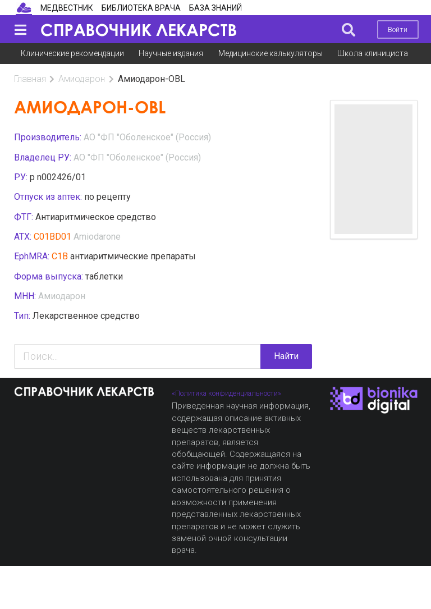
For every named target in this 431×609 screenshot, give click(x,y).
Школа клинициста (372, 53)
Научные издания (171, 53)
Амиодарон (81, 79)
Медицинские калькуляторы (270, 53)
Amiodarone (97, 236)
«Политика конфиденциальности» (226, 393)
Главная (30, 79)
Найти (286, 356)
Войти (397, 29)
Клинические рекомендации (72, 53)
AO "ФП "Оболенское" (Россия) (147, 137)
